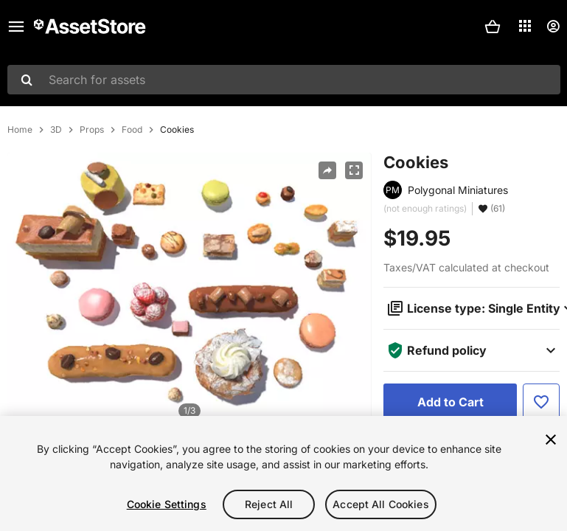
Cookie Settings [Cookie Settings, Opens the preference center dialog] (166, 504)
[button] (492, 26)
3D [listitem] (56, 130)
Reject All (269, 504)
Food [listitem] (132, 130)
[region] (283, 473)
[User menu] (553, 26)
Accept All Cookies (381, 504)
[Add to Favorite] (541, 402)
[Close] (551, 439)
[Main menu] (16, 26)
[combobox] (283, 79)
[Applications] (525, 26)
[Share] (327, 170)
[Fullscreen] (354, 170)
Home (19, 130)
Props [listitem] (92, 130)
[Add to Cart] (450, 402)
